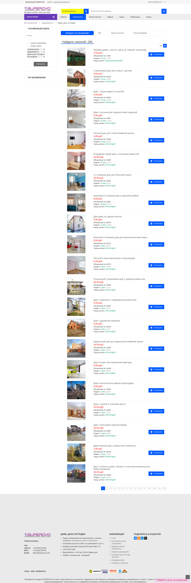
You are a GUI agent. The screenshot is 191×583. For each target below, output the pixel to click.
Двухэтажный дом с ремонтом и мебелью (115, 446)
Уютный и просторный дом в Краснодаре (114, 258)
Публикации (135, 17)
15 (164, 488)
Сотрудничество (117, 560)
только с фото (34, 46)
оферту (101, 543)
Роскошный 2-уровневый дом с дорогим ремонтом (119, 279)
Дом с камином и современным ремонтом (115, 300)
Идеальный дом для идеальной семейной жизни (118, 341)
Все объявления (30, 23)
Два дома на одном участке (108, 216)
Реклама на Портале (119, 563)
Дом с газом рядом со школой (109, 91)
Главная (63, 17)
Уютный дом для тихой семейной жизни (114, 133)
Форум (148, 17)
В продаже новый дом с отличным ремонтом (116, 154)
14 (159, 488)
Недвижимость (47, 23)
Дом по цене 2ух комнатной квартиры (113, 362)
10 (140, 488)
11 (144, 488)
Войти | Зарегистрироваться (58, 2)
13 (154, 488)
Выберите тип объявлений (77, 33)
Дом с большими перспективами (110, 425)
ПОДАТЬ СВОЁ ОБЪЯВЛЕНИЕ (172, 580)
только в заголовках (36, 43)
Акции (121, 17)
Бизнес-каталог (95, 17)
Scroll (188, 577)
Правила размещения (120, 552)
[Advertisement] (95, 511)
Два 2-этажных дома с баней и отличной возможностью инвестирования (122, 467)
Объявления (78, 17)
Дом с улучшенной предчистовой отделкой (115, 112)
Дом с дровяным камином (107, 321)
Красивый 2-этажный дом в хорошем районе (116, 195)
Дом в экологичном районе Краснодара (114, 383)
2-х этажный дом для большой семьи (112, 175)
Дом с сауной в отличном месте (110, 404)
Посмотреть (158, 54)
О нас (113, 538)
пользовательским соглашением (84, 541)
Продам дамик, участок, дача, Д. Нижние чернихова (120, 50)
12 (149, 488)
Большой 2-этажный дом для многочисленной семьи (120, 237)
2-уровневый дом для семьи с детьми (113, 70)
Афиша (110, 17)
